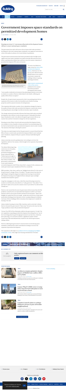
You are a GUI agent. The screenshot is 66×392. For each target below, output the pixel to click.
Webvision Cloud (36, 388)
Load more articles (22, 317)
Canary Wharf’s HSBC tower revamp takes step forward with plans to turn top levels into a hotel (30, 288)
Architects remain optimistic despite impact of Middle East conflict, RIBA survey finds (30, 273)
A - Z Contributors (41, 369)
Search (64, 9)
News (2, 23)
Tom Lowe (29, 276)
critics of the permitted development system (35, 69)
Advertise (56, 384)
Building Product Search (58, 369)
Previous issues (6, 369)
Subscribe (56, 5)
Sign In (61, 5)
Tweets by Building (50, 268)
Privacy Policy (34, 384)
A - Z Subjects (24, 369)
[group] (60, 16)
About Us (51, 384)
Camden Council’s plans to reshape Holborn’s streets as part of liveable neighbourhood (30, 304)
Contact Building (43, 384)
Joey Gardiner (5, 34)
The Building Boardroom (41, 5)
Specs (61, 384)
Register (51, 5)
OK (24, 385)
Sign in (16, 258)
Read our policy (15, 386)
